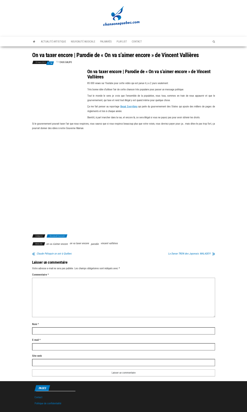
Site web (37, 355)
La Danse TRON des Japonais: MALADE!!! (189, 253)
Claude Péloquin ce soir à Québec (54, 253)
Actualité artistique (53, 41)
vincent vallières (109, 243)
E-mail (36, 339)
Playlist (122, 41)
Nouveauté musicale (83, 41)
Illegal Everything (128, 106)
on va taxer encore (79, 243)
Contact (137, 41)
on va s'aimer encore (57, 243)
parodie (95, 243)
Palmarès (106, 41)
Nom (35, 324)
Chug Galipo (66, 62)
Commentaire (40, 274)
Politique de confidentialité (48, 403)
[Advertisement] (59, 92)
